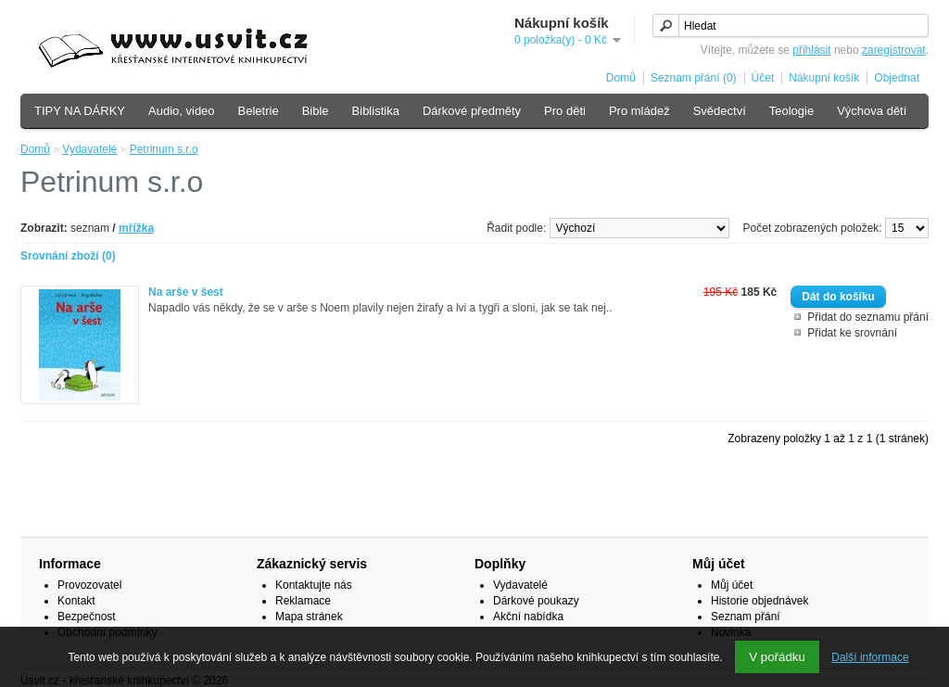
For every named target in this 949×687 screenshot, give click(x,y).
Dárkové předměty (472, 111)
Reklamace (303, 600)
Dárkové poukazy (536, 600)
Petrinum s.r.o (164, 149)
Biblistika (375, 111)
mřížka (136, 228)
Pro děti (565, 111)
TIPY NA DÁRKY (79, 111)
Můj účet (732, 585)
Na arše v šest (185, 292)
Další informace (869, 657)
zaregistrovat (894, 50)
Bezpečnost (86, 616)
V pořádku (777, 657)
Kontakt (76, 600)
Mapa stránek (309, 616)
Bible (315, 111)
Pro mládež (639, 111)
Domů (621, 77)
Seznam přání (745, 616)
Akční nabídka (528, 616)
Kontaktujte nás (313, 585)
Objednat (896, 77)
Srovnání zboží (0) (68, 255)
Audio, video (181, 111)
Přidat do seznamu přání (868, 317)
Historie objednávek (759, 600)
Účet (763, 77)
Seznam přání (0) (694, 77)
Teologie (791, 111)
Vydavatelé (89, 149)
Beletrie (258, 111)
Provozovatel (89, 585)
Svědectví (719, 111)
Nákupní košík (824, 77)
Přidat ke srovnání (852, 332)
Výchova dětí (871, 111)
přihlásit (811, 50)
